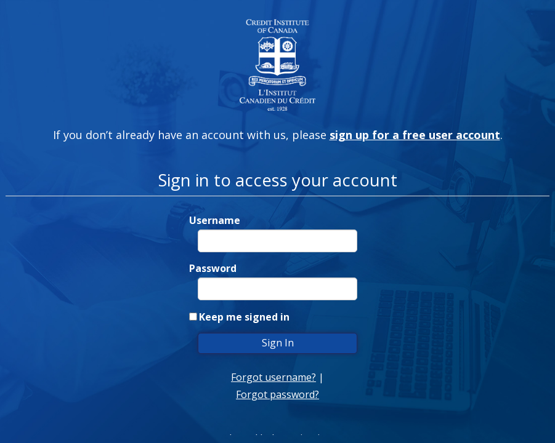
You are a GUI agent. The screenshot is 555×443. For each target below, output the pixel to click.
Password (213, 268)
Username (214, 220)
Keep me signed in (244, 317)
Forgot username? (273, 377)
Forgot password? (277, 394)
